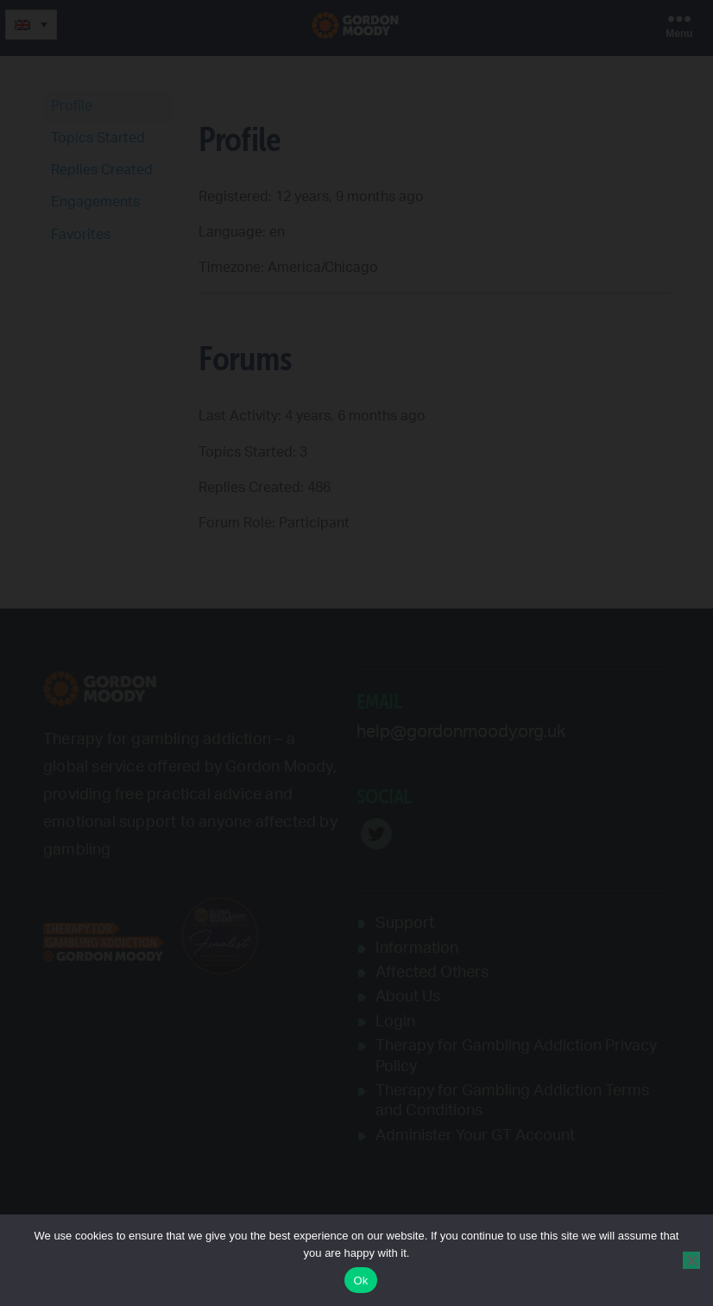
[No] (691, 1260)
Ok (360, 1280)
